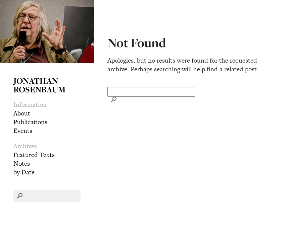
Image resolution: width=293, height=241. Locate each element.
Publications (30, 122)
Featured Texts (34, 154)
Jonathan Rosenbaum (39, 85)
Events (22, 130)
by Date (24, 172)
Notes (21, 163)
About (21, 113)
